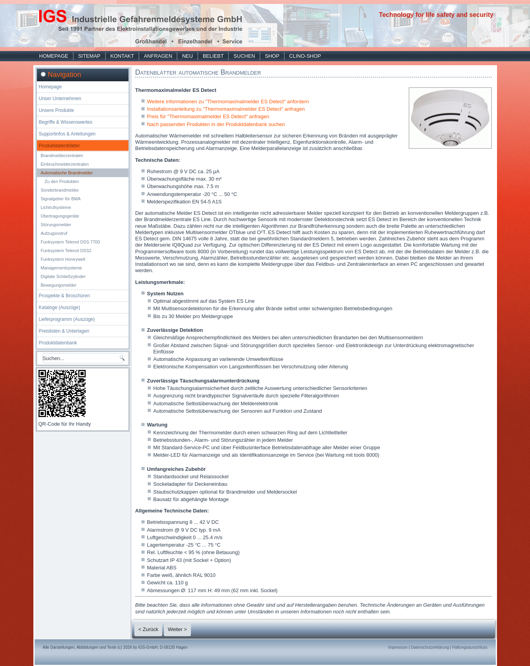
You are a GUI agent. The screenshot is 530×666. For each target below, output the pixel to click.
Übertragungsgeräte (60, 216)
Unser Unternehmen (60, 98)
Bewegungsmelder (59, 285)
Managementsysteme (61, 267)
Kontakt (122, 56)
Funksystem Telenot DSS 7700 (70, 242)
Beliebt (213, 56)
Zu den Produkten (62, 181)
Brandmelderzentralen (62, 155)
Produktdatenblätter (59, 145)
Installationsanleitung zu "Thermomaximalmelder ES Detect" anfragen (226, 109)
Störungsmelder (56, 224)
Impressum (397, 647)
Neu (187, 56)
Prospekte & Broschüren (64, 295)
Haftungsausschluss (470, 647)
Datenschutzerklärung (430, 647)
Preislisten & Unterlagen (64, 331)
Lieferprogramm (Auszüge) (67, 319)
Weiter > (177, 629)
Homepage (53, 56)
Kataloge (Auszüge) (59, 307)
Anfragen (158, 56)
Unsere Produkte (56, 110)
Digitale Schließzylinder (63, 276)
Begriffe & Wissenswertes (66, 122)
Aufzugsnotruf (54, 233)
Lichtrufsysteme (56, 207)
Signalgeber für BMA (61, 198)
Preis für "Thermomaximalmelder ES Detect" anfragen (208, 116)
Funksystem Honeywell (63, 259)
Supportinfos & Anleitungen (67, 134)
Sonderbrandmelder (60, 190)
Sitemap (89, 56)
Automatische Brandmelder (67, 172)
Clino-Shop (305, 56)
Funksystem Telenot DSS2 (66, 250)
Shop (272, 56)
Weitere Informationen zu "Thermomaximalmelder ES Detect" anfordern (228, 101)
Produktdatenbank (58, 343)
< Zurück (148, 629)
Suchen (244, 56)
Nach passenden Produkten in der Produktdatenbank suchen (216, 124)
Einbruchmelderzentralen (65, 164)
